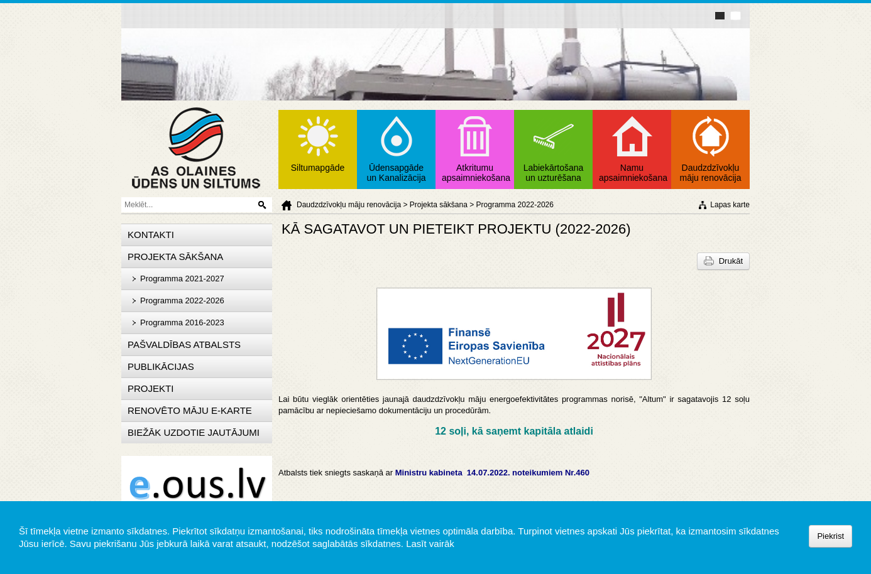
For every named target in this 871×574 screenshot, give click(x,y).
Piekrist (830, 536)
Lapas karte (730, 204)
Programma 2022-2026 (515, 204)
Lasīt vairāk (430, 543)
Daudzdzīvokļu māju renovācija (349, 204)
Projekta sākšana (439, 204)
